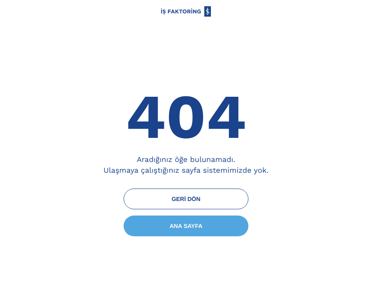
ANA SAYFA (185, 226)
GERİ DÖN (185, 199)
